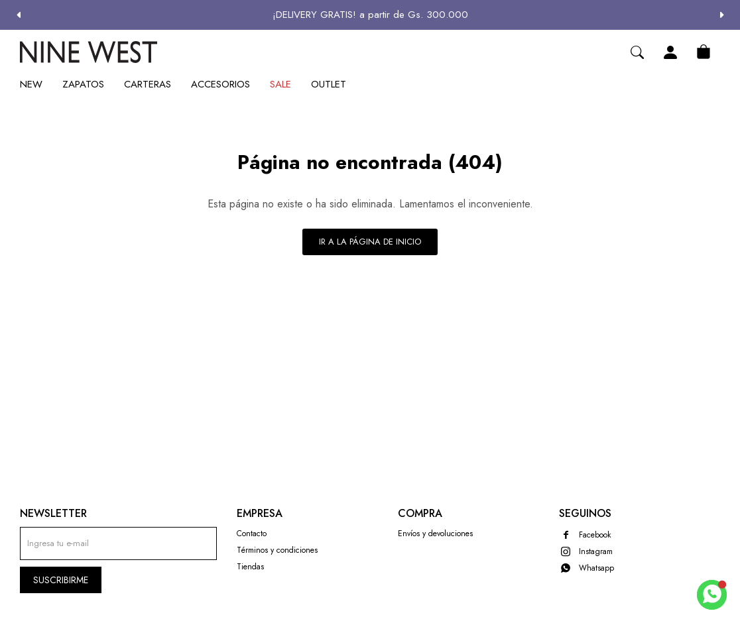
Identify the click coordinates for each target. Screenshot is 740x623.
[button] (721, 15)
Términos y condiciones (277, 550)
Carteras (147, 84)
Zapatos (83, 84)
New (31, 84)
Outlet (328, 84)
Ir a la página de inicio (370, 241)
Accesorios (220, 84)
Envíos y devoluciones (435, 533)
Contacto (252, 533)
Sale (280, 84)
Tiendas (250, 567)
